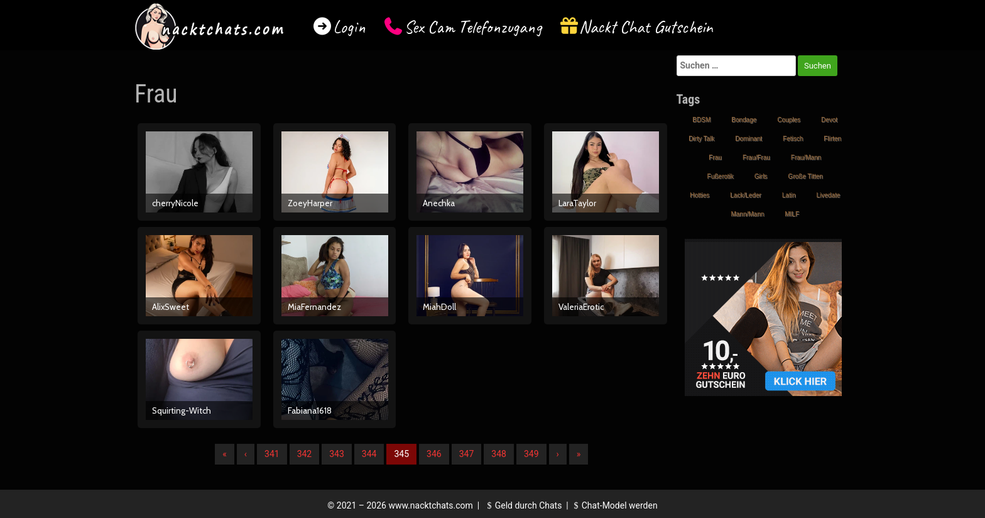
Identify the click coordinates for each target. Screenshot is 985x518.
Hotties (699, 195)
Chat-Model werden (613, 505)
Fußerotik (720, 176)
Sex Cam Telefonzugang (472, 27)
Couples (788, 119)
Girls (761, 176)
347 (466, 454)
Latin (789, 195)
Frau (715, 157)
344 (369, 454)
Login (349, 27)
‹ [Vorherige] (245, 454)
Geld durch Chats (523, 505)
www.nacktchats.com (430, 505)
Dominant (748, 138)
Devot (829, 119)
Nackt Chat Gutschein (646, 27)
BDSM (701, 119)
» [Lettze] (579, 454)
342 (304, 454)
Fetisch (793, 138)
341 (272, 454)
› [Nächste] (558, 454)
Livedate (828, 195)
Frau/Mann (806, 157)
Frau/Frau (756, 157)
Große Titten (805, 176)
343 (336, 454)
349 (531, 454)
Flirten (832, 138)
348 (498, 454)
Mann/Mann (747, 214)
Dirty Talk (701, 138)
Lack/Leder (745, 195)
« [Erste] (224, 454)
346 (434, 454)
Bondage (743, 119)
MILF (792, 214)
